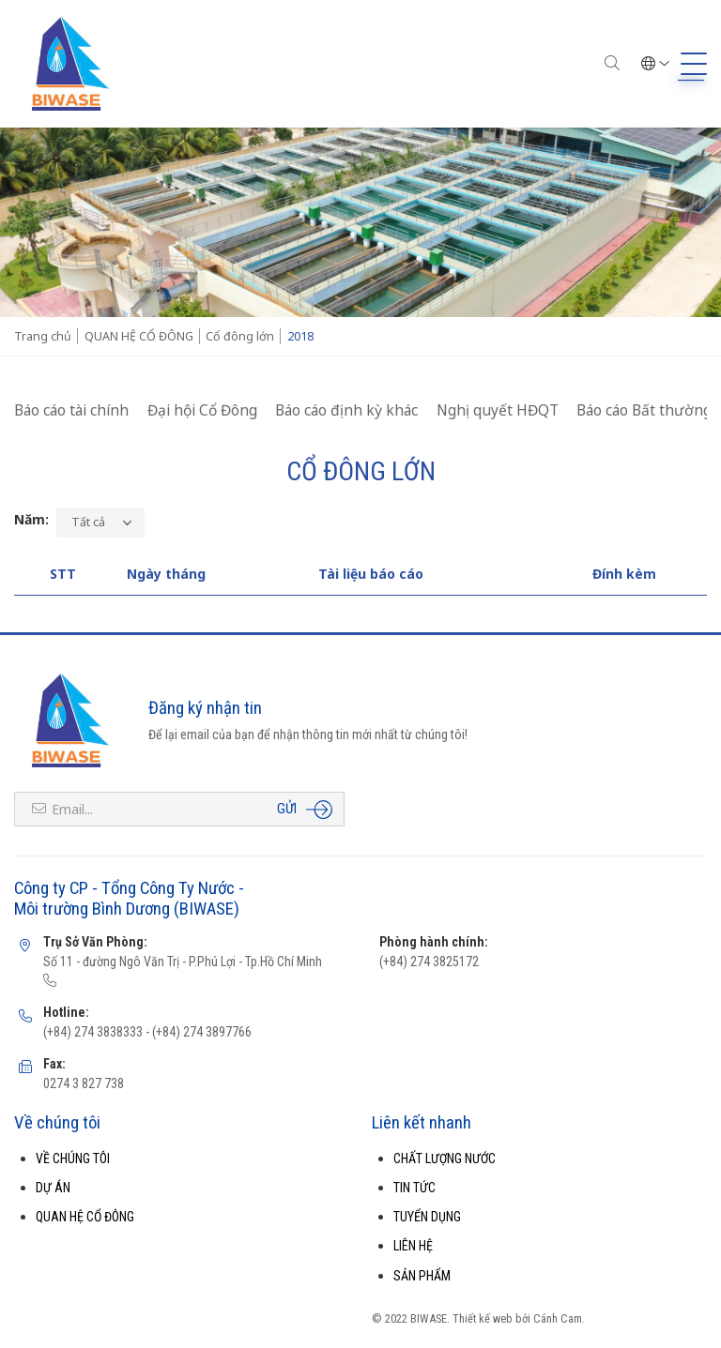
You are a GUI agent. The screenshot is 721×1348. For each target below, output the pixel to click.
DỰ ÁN (53, 1187)
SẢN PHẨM (422, 1275)
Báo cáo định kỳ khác (346, 410)
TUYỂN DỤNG (427, 1216)
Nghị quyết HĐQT (498, 410)
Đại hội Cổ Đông (202, 410)
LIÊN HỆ (413, 1245)
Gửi (287, 808)
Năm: (31, 519)
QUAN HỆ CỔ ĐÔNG (85, 1216)
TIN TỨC (414, 1187)
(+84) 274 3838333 (93, 1031)
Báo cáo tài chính (71, 410)
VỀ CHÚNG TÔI (73, 1158)
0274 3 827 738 (83, 1083)
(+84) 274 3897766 (200, 1031)
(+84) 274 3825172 (429, 961)
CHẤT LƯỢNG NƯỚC (444, 1158)
